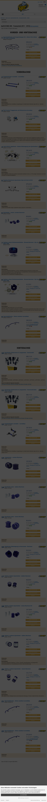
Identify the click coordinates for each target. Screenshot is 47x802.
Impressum (43, 800)
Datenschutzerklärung (35, 800)
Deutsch (2, 800)
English (7, 800)
